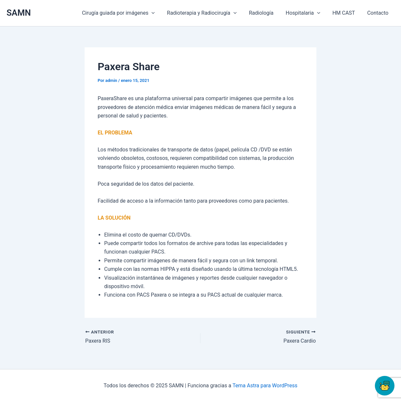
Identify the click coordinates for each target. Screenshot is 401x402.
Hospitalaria (307, 13)
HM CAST (346, 13)
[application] (161, 13)
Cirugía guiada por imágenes (127, 13)
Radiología (267, 13)
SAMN (19, 13)
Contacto (378, 13)
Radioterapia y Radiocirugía (210, 13)
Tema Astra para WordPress (265, 385)
